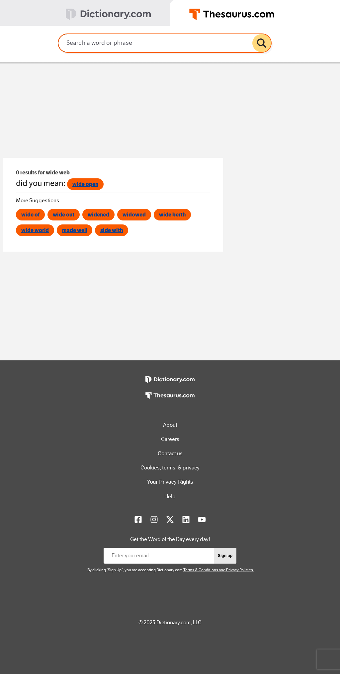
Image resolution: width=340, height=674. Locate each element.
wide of (30, 215)
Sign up (225, 555)
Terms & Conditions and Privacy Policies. (218, 570)
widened (98, 215)
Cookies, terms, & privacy (170, 467)
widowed (134, 215)
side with (111, 230)
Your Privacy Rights (170, 482)
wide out (63, 215)
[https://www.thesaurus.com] (170, 400)
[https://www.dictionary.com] (170, 384)
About (170, 425)
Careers (170, 439)
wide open (85, 184)
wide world (35, 230)
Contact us (170, 453)
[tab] (85, 13)
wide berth (172, 215)
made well (74, 230)
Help (170, 496)
